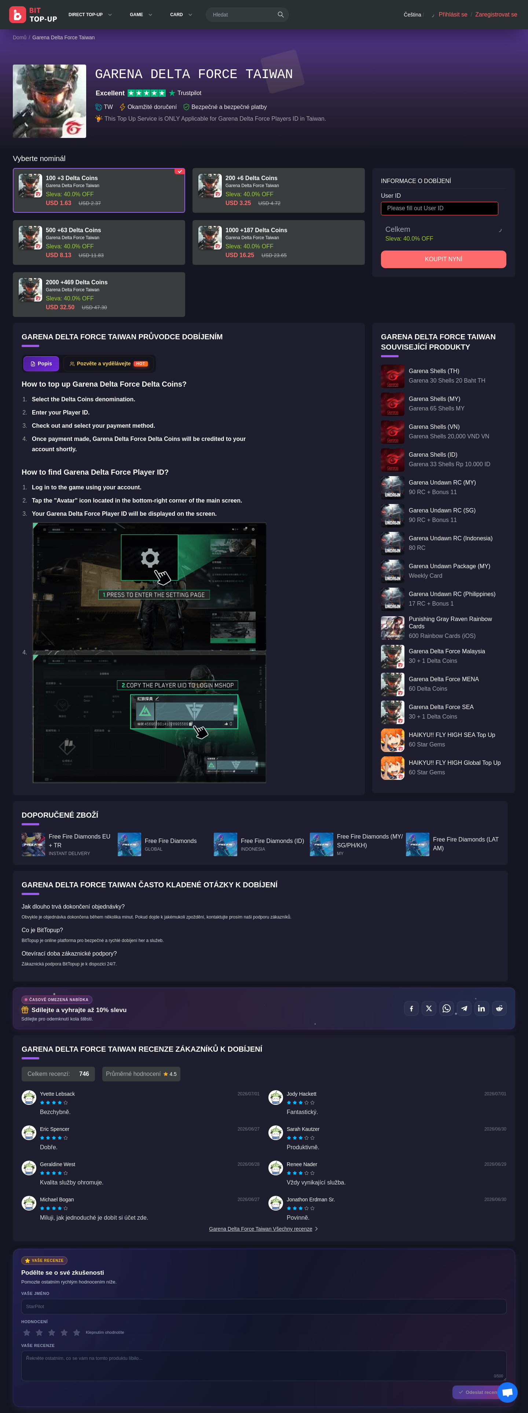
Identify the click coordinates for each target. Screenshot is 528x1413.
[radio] (43, 1102)
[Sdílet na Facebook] (411, 1008)
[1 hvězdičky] (26, 1332)
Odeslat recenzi (479, 1392)
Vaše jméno (35, 1293)
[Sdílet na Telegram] (464, 1008)
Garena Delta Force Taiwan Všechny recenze (264, 1229)
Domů (19, 37)
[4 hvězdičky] (64, 1332)
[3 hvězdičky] (51, 1332)
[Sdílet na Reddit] (499, 1008)
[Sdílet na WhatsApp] (446, 1008)
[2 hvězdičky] (39, 1332)
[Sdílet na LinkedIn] (481, 1008)
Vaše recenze (38, 1345)
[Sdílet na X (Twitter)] (429, 1008)
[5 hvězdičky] (76, 1332)
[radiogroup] (54, 1102)
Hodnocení (34, 1321)
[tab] (41, 363)
